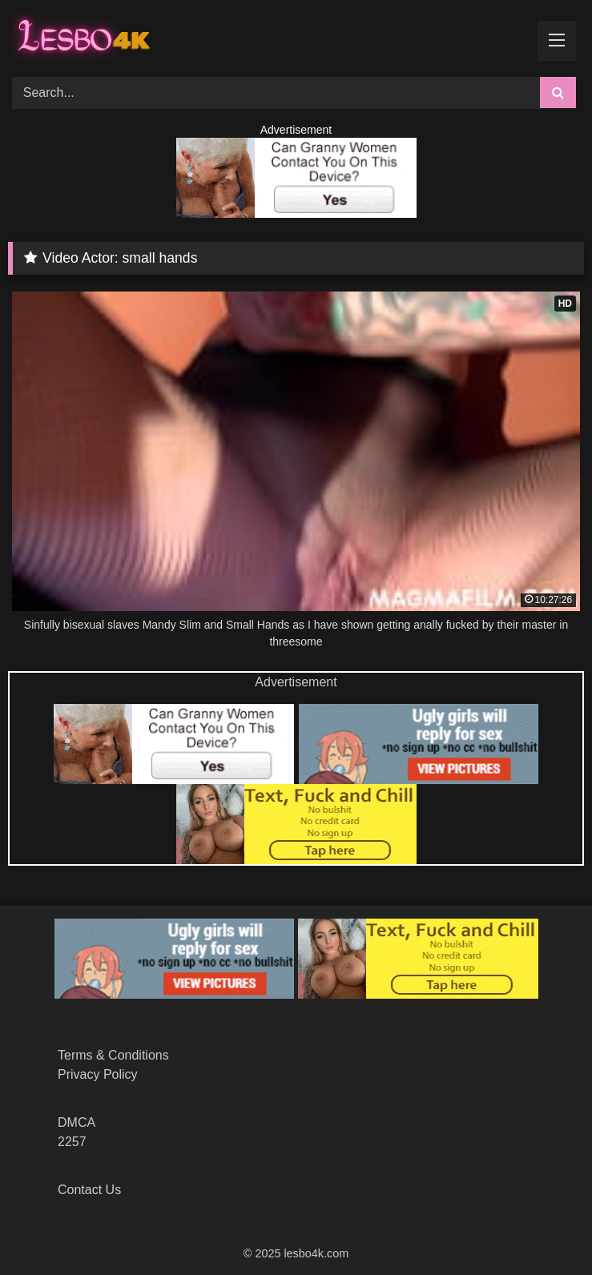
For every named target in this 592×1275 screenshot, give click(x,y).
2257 (72, 1141)
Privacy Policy (98, 1074)
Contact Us (89, 1190)
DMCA (76, 1122)
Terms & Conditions (113, 1055)
